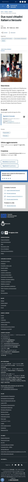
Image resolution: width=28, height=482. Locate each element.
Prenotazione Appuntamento (8, 405)
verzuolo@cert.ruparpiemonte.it (11, 343)
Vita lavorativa (4, 293)
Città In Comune (19, 473)
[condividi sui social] (4, 32)
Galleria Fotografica (5, 322)
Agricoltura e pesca (5, 261)
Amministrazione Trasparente (8, 396)
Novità (6, 11)
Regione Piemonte (5, 438)
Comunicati (3, 305)
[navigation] (3, 6)
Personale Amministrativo (7, 251)
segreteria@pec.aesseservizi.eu (10, 389)
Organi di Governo (5, 240)
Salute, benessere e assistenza (8, 286)
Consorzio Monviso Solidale (7, 445)
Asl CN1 (3, 442)
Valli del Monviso (5, 449)
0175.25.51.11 (6, 336)
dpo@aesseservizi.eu (9, 387)
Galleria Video (4, 324)
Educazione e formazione (7, 277)
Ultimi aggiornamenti (6, 426)
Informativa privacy (5, 416)
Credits (2, 423)
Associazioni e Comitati (6, 329)
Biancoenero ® (10, 476)
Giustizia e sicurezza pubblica (7, 279)
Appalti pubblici (4, 268)
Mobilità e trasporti (5, 284)
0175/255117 (11, 121)
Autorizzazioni (4, 270)
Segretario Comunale (9, 116)
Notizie (10, 11)
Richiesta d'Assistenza (6, 410)
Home (2, 11)
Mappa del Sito (4, 430)
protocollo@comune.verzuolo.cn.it (13, 123)
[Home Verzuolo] (13, 6)
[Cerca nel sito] (24, 6)
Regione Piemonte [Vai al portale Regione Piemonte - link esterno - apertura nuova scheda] (5, 1)
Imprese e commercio (6, 282)
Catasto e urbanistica (6, 272)
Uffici (2, 244)
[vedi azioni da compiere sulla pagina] (12, 32)
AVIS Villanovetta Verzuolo (7, 454)
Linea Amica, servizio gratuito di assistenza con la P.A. (13, 451)
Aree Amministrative (6, 242)
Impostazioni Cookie (5, 421)
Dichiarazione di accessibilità (7, 398)
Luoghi (2, 318)
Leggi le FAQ (4, 403)
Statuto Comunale (5, 414)
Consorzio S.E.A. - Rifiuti (6, 447)
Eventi (2, 315)
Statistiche (3, 428)
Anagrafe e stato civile (6, 266)
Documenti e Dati (5, 246)
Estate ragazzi (4, 303)
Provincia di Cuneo (5, 440)
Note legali (3, 419)
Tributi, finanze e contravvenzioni (8, 288)
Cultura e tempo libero (6, 275)
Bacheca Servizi (4, 412)
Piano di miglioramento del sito (8, 401)
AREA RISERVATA (13, 480)
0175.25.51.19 (6, 338)
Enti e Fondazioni (5, 249)
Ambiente (3, 263)
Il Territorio (3, 320)
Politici (2, 253)
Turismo (2, 291)
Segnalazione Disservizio (6, 407)
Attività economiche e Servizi (8, 327)
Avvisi (2, 307)
